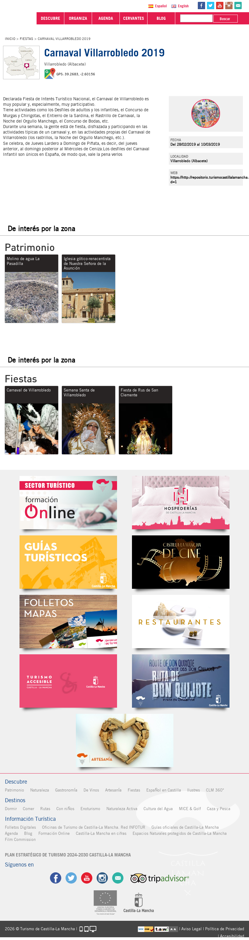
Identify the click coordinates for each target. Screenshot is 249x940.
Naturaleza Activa (121, 808)
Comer (28, 808)
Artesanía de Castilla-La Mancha (124, 740)
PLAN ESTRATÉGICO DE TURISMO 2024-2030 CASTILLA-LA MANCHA (68, 855)
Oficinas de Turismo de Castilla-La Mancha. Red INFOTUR (93, 827)
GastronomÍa (66, 790)
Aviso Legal (191, 929)
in (229, 5)
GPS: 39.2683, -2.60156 (75, 74)
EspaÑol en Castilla (163, 790)
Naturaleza (39, 790)
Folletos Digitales (68, 621)
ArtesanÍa (113, 790)
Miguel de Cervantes (180, 681)
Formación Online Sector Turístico (68, 502)
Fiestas (26, 39)
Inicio (10, 39)
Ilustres (193, 790)
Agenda (11, 833)
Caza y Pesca (218, 808)
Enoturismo (90, 808)
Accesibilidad (232, 936)
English (183, 6)
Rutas (45, 808)
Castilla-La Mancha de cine (180, 562)
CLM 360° (215, 790)
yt (219, 5)
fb (201, 5)
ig (102, 878)
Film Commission (20, 839)
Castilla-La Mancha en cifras (101, 833)
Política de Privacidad (224, 929)
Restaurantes (180, 621)
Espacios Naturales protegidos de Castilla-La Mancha (180, 833)
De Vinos (91, 790)
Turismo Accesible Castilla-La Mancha (68, 681)
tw (210, 5)
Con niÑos (65, 808)
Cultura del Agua (158, 808)
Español (161, 6)
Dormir (11, 808)
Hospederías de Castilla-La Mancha (180, 502)
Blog (28, 833)
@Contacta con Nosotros (238, 5)
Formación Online (54, 833)
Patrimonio (14, 790)
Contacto (117, 878)
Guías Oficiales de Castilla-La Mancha (68, 562)
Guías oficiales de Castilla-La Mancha (185, 827)
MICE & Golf (190, 808)
